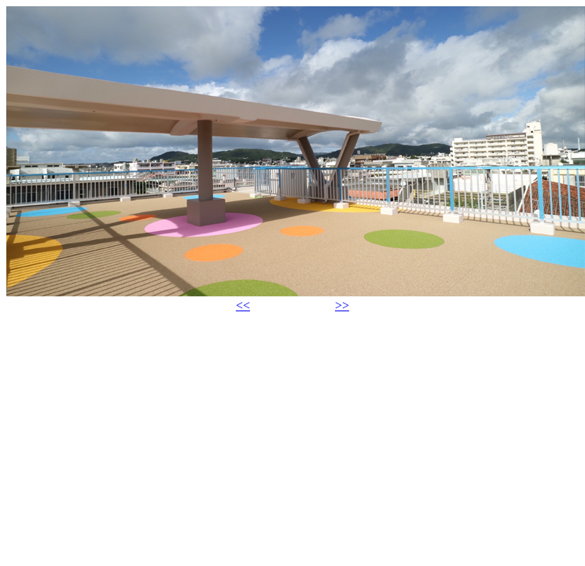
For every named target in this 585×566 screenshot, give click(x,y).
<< (243, 305)
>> (342, 305)
